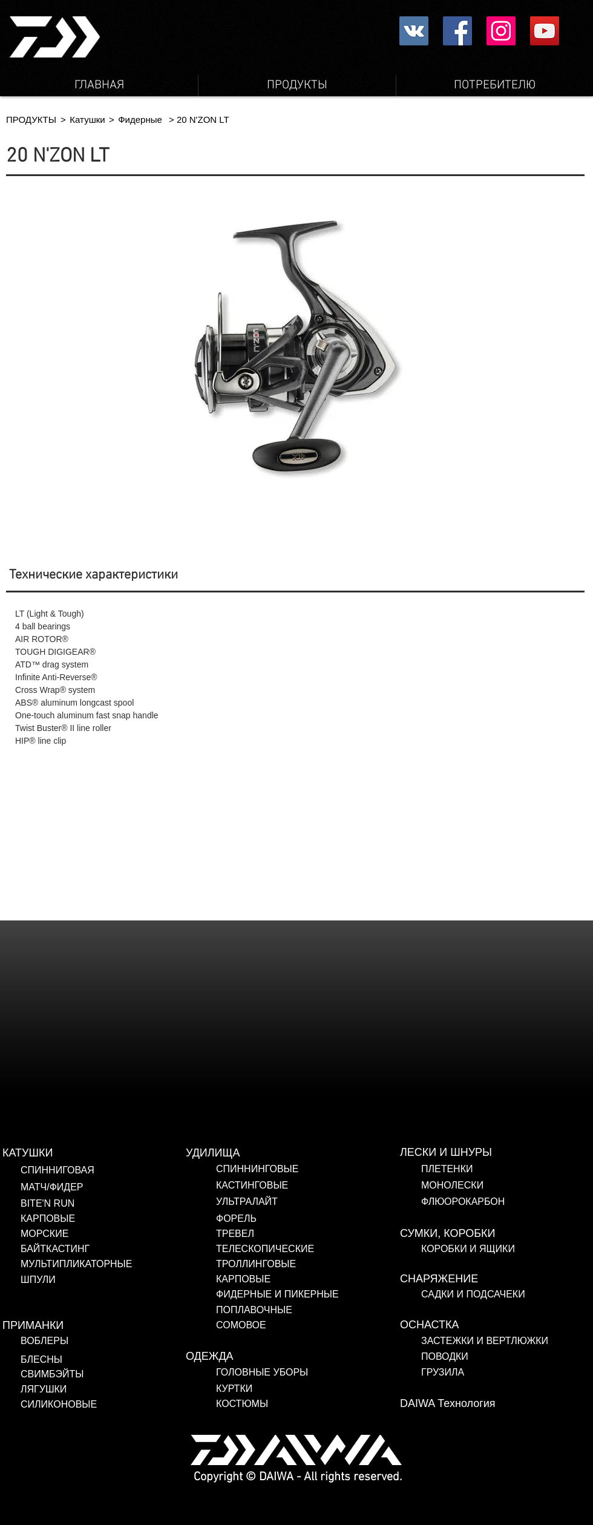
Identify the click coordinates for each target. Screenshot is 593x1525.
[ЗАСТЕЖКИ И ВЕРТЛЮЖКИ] (501, 1341)
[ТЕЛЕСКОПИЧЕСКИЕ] (292, 1249)
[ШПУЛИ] (113, 1279)
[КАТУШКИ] (94, 1153)
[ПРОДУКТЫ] (31, 119)
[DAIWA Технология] (492, 1403)
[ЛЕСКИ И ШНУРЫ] (492, 1152)
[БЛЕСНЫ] (82, 1359)
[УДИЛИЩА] (278, 1153)
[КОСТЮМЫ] (263, 1403)
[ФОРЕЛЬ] (308, 1218)
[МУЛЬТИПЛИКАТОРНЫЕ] (113, 1264)
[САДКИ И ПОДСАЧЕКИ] (507, 1294)
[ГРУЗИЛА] (501, 1372)
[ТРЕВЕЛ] (292, 1233)
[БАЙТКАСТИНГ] (113, 1249)
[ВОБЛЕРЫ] (89, 1341)
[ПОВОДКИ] (501, 1356)
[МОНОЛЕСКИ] (507, 1185)
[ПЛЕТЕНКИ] (507, 1169)
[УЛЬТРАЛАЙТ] (308, 1201)
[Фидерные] (140, 119)
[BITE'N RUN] (113, 1203)
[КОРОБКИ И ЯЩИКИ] (507, 1249)
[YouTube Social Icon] (544, 30)
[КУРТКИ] (308, 1388)
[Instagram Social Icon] (501, 30)
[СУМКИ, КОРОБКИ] (492, 1233)
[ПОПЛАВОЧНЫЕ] (291, 1310)
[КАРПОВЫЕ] (113, 1218)
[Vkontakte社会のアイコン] (413, 30)
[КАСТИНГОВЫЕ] (308, 1185)
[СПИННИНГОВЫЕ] (308, 1169)
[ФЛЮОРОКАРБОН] (507, 1201)
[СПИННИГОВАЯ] (113, 1170)
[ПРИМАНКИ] (94, 1325)
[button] (63, 119)
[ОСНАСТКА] (492, 1325)
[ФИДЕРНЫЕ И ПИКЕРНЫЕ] (292, 1294)
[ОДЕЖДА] (278, 1356)
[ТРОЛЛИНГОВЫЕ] (284, 1264)
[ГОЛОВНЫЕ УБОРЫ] (308, 1372)
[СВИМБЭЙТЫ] (94, 1374)
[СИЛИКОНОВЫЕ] (101, 1404)
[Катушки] (87, 119)
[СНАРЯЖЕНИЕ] (492, 1279)
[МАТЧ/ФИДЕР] (113, 1187)
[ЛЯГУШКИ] (94, 1389)
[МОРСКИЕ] (113, 1233)
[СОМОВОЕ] (284, 1325)
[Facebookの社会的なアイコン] (457, 30)
